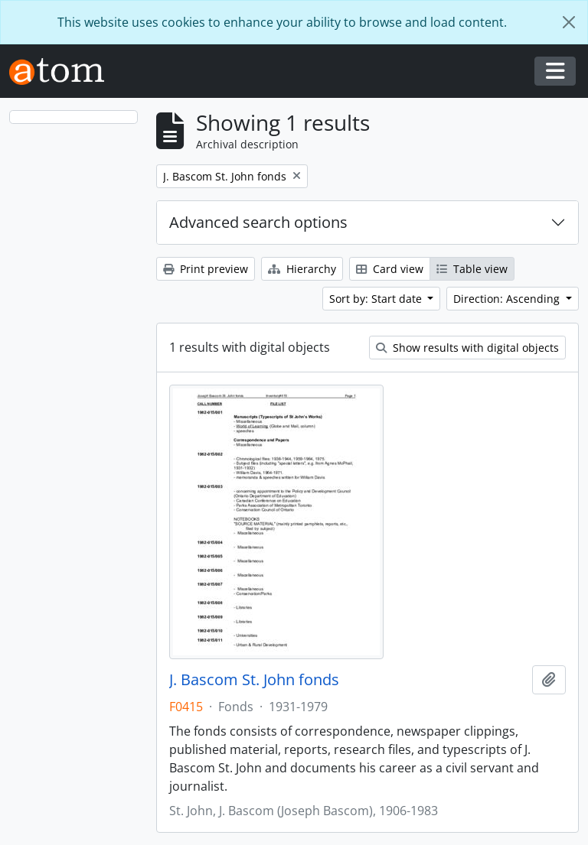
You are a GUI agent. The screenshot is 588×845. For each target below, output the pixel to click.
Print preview (205, 269)
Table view (472, 269)
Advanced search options (258, 222)
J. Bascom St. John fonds (254, 680)
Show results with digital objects (467, 347)
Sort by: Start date (377, 298)
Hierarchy (302, 269)
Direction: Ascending (508, 298)
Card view (389, 269)
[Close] (568, 22)
